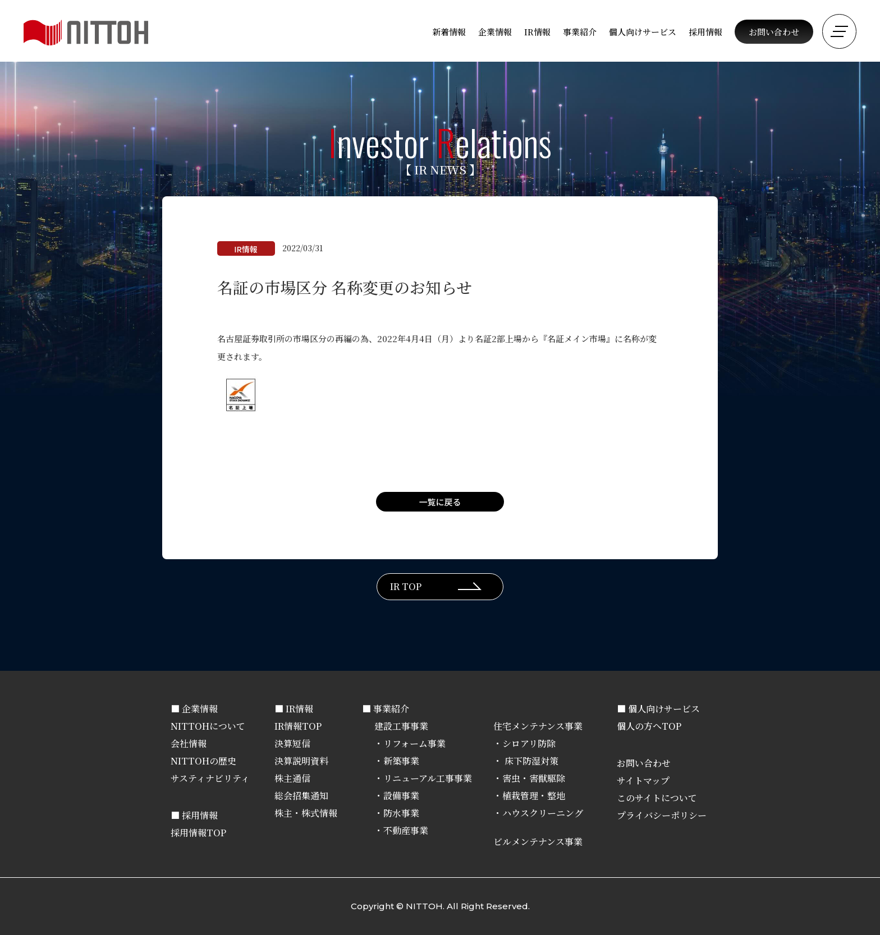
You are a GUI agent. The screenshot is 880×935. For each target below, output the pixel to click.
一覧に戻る (440, 502)
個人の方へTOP (649, 726)
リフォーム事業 (414, 743)
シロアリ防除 (529, 743)
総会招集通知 (301, 795)
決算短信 (292, 743)
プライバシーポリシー (662, 815)
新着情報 (449, 32)
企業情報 (495, 32)
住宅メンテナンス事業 (538, 726)
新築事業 (401, 760)
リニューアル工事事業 (427, 778)
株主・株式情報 (305, 813)
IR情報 (537, 32)
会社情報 (189, 743)
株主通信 (292, 778)
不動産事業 (405, 830)
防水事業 (401, 813)
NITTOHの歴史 (203, 760)
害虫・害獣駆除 (533, 778)
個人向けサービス (642, 32)
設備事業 (401, 795)
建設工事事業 (401, 726)
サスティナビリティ (210, 778)
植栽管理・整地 (533, 795)
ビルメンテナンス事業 (538, 841)
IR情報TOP (298, 726)
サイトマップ (643, 780)
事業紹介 (580, 32)
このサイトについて (657, 797)
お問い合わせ (774, 32)
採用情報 (705, 32)
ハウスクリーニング (542, 813)
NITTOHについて (208, 726)
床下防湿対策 (530, 760)
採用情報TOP (198, 832)
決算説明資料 (301, 760)
